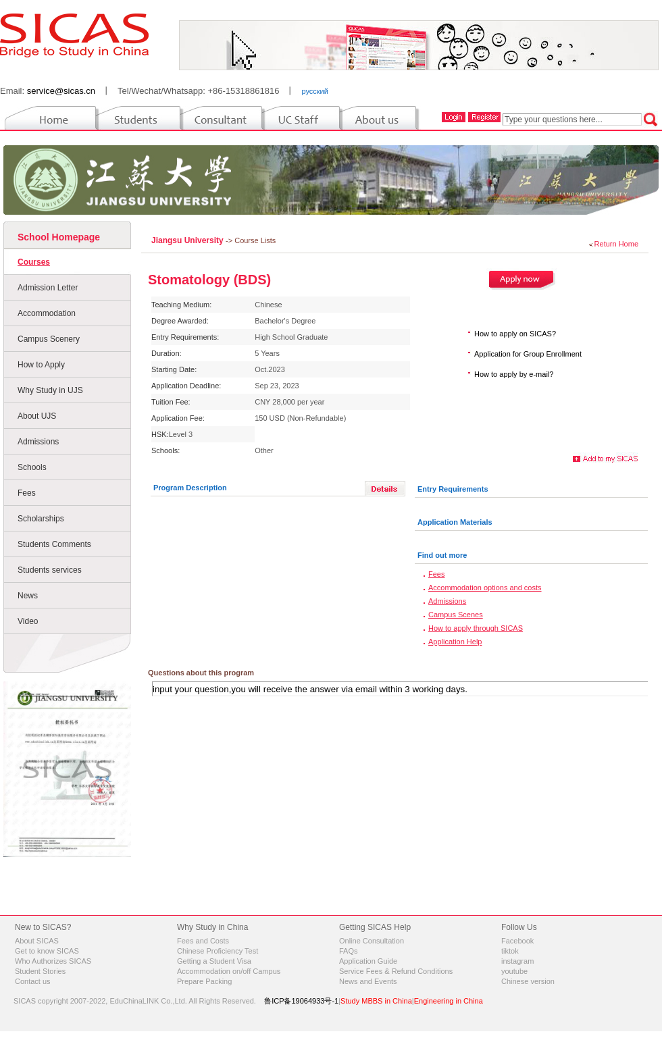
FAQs (348, 951)
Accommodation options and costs (485, 587)
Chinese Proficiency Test (217, 951)
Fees (27, 493)
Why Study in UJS (50, 390)
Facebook (517, 941)
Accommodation (47, 313)
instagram (517, 961)
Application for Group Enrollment (528, 354)
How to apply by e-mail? (513, 374)
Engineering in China (448, 1001)
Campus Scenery (49, 339)
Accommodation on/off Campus (228, 971)
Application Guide (368, 961)
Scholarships (41, 518)
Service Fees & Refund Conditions (396, 971)
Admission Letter (48, 287)
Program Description (190, 488)
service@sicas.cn (61, 91)
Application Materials (454, 522)
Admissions (38, 441)
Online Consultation (371, 941)
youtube (514, 971)
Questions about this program (201, 673)
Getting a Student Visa (214, 961)
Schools (32, 467)
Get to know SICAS (47, 951)
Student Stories (40, 971)
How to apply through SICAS (475, 628)
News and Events (368, 981)
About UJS (37, 416)
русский (314, 91)
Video (28, 621)
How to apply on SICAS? (515, 334)
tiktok (510, 951)
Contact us (33, 981)
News (28, 595)
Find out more (442, 555)
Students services (50, 570)
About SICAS (37, 941)
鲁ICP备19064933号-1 (301, 1001)
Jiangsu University (188, 240)
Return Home (616, 244)
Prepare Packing (204, 981)
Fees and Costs (203, 941)
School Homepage (59, 237)
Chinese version (528, 981)
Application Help (455, 642)
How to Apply (41, 364)
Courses (34, 262)
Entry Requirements (452, 489)
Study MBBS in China (376, 1001)
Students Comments (54, 544)
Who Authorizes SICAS (53, 961)
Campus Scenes (455, 615)
